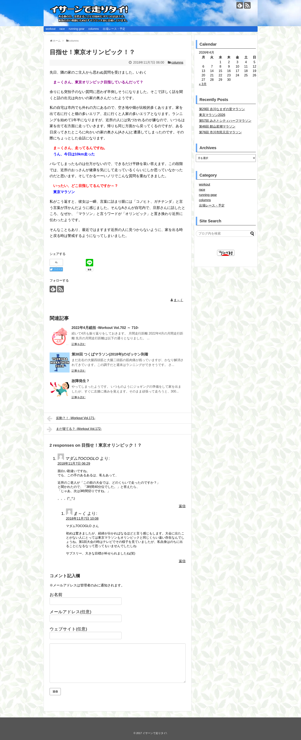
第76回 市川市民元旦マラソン (220, 132)
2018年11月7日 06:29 (74, 463)
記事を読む (79, 344)
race (62, 28)
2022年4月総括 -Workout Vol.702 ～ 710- (105, 328)
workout (50, 28)
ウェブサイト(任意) (68, 629)
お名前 (56, 594)
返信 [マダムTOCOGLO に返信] (182, 506)
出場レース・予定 (114, 28)
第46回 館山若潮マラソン (217, 126)
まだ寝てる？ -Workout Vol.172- (74, 429)
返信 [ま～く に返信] (182, 561)
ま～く (178, 300)
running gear (77, 28)
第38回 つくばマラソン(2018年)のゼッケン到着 (110, 354)
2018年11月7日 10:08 (82, 518)
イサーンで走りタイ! (155, 733)
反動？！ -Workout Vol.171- (71, 418)
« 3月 (203, 84)
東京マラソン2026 (212, 115)
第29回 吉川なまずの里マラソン (222, 109)
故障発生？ (81, 381)
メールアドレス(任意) (70, 611)
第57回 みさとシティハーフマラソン (225, 120)
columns (93, 28)
